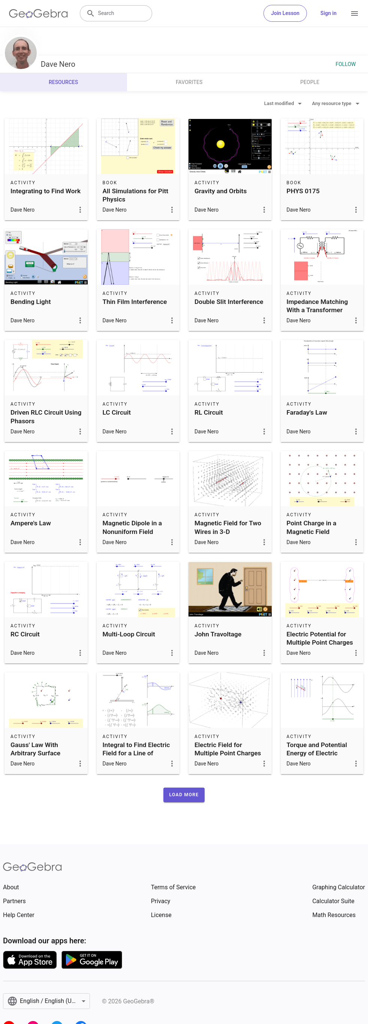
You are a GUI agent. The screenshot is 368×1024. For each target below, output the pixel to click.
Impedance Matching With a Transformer (317, 306)
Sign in (328, 13)
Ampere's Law (30, 523)
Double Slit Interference (228, 301)
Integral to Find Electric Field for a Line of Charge (136, 753)
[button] (184, 795)
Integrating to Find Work (45, 191)
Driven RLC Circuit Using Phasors (45, 416)
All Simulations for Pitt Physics (136, 195)
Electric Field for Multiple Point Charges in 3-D (227, 753)
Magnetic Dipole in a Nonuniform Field (132, 527)
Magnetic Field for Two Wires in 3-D (227, 527)
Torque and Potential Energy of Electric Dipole (317, 753)
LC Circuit (117, 412)
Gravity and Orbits (220, 191)
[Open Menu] (354, 13)
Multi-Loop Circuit (129, 634)
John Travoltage (217, 634)
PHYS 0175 (303, 191)
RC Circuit (25, 634)
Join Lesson (285, 13)
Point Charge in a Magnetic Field (312, 527)
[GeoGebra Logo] (38, 13)
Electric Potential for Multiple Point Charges (320, 638)
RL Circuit (208, 412)
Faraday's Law (307, 412)
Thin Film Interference (135, 301)
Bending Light (30, 301)
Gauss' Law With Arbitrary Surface (35, 749)
